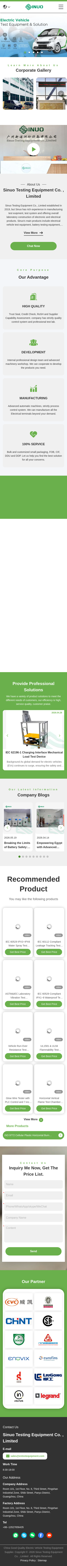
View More (33, 233)
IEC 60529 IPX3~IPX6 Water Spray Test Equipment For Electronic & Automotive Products (18, 943)
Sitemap (42, 1560)
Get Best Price (18, 952)
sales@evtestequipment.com (25, 1456)
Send (33, 1251)
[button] (25, 52)
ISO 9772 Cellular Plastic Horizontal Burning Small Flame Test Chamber (28, 1135)
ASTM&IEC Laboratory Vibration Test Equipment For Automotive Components (17, 996)
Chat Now (33, 246)
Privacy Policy (28, 1560)
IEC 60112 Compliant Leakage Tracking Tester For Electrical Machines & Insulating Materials (49, 943)
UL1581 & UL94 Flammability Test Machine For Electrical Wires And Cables (49, 1048)
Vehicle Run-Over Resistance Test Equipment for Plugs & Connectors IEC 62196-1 (17, 1048)
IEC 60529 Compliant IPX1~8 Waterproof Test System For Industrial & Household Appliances (49, 996)
